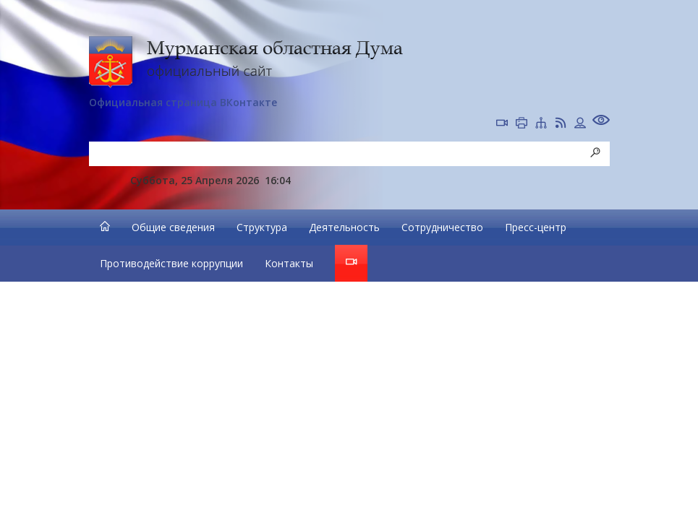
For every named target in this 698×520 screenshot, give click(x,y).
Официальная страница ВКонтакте (183, 102)
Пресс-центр (535, 227)
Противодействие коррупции (171, 263)
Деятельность (344, 227)
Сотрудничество (442, 227)
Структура (262, 227)
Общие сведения (173, 227)
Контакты (289, 263)
